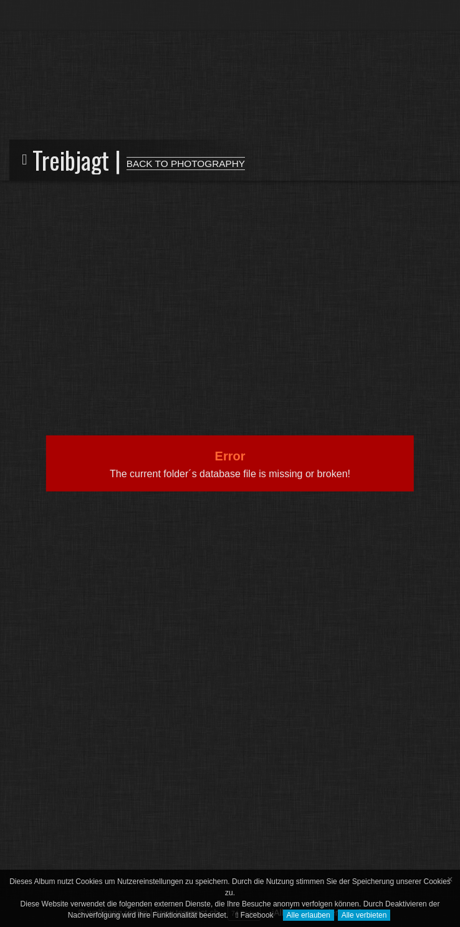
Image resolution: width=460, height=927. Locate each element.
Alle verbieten (364, 915)
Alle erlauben (308, 915)
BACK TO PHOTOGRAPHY (186, 163)
